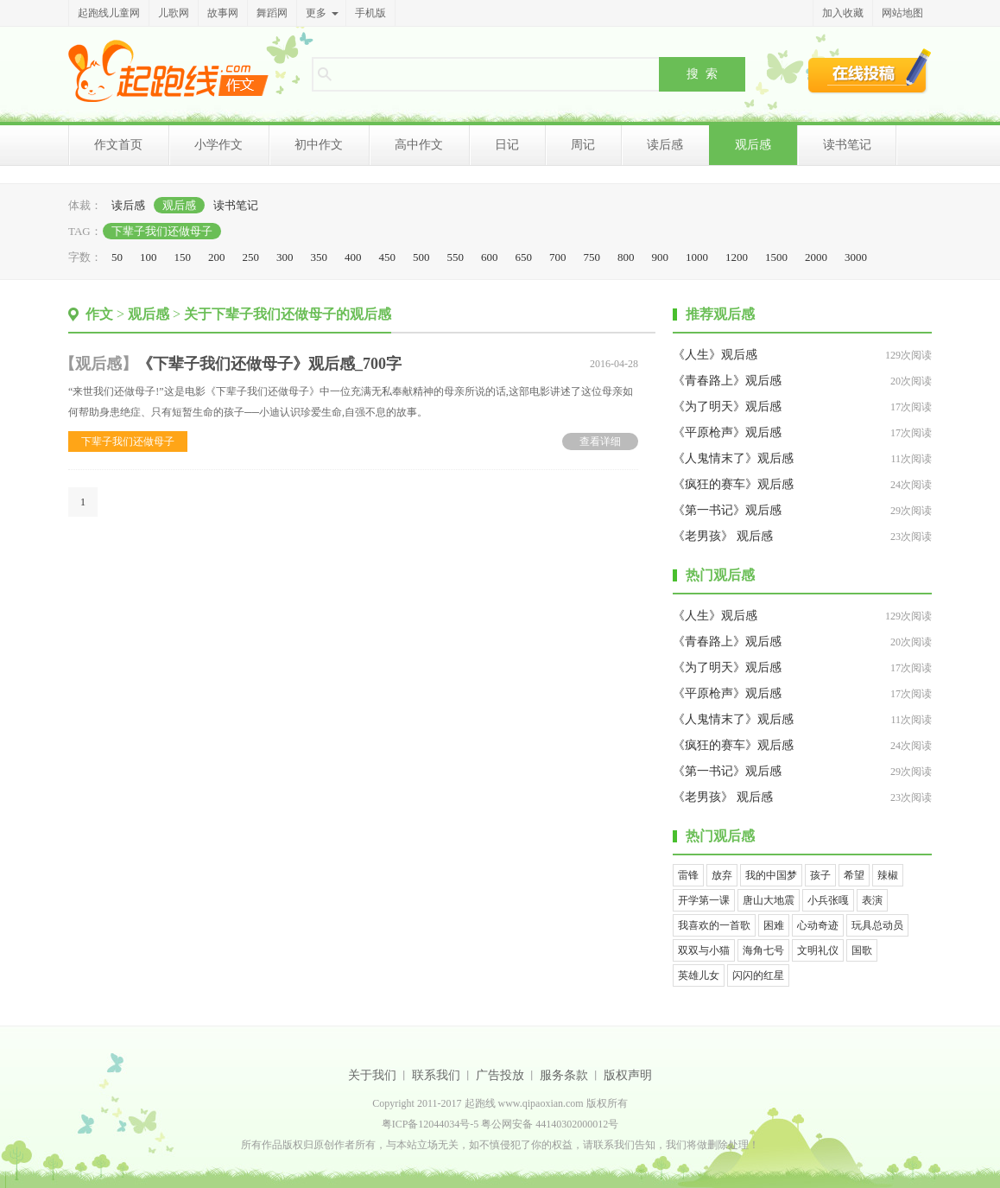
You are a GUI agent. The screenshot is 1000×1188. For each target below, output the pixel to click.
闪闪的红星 (758, 975)
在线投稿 (869, 71)
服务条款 (564, 1075)
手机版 (370, 13)
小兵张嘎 (828, 900)
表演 (872, 900)
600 (489, 257)
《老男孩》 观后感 (723, 536)
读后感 (665, 144)
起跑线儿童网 (109, 13)
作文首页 (118, 144)
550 (456, 257)
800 (626, 257)
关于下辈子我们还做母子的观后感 (287, 314)
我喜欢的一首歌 (714, 925)
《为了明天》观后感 (727, 406)
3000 (856, 257)
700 (557, 257)
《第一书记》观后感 (727, 510)
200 (216, 257)
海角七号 (763, 950)
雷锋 (688, 875)
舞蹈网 (272, 13)
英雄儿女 (698, 975)
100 (148, 257)
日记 (507, 144)
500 (421, 257)
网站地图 (902, 13)
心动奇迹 (818, 925)
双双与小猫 (704, 950)
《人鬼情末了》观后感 (733, 458)
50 (117, 257)
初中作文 (318, 144)
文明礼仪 (818, 950)
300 (285, 257)
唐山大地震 (768, 900)
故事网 (222, 13)
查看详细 (600, 441)
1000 (697, 257)
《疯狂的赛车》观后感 (733, 484)
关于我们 (372, 1075)
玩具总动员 (877, 925)
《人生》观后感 (715, 354)
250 (251, 257)
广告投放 (500, 1075)
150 (183, 257)
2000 (816, 257)
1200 (736, 257)
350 (319, 257)
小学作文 (218, 144)
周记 (583, 144)
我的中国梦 (771, 875)
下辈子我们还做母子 (161, 231)
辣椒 (887, 875)
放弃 (722, 875)
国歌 (861, 950)
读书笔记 (847, 144)
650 (524, 257)
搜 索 (702, 73)
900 (660, 257)
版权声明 (628, 1075)
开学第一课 (704, 900)
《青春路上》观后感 (727, 380)
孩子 (820, 875)
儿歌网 (173, 13)
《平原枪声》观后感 (727, 432)
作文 (99, 314)
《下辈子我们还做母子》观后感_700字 (269, 363)
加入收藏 (843, 13)
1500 (776, 257)
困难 (773, 925)
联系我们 (436, 1075)
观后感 (753, 144)
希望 (854, 875)
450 (387, 257)
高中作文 (419, 144)
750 (592, 257)
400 (353, 257)
